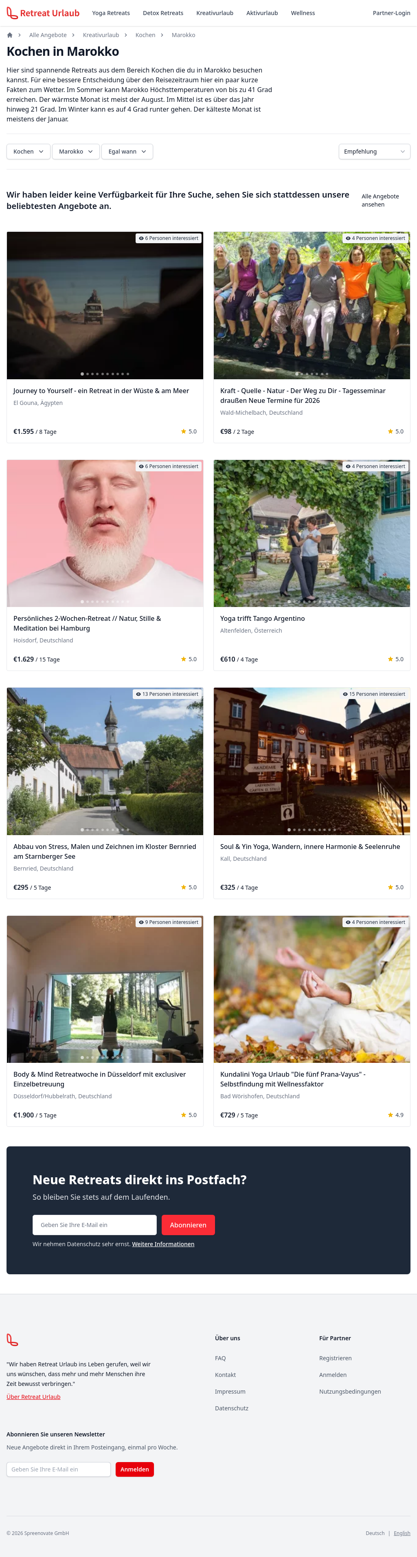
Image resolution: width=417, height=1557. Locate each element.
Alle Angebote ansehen (380, 200)
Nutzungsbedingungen (350, 1391)
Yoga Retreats (111, 13)
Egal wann (128, 151)
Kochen (146, 35)
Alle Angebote (48, 35)
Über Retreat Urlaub (34, 1397)
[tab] (82, 374)
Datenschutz (231, 1408)
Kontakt (225, 1375)
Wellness (303, 13)
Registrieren (335, 1358)
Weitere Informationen (163, 1244)
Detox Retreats (163, 13)
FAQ (220, 1358)
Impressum (230, 1391)
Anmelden (333, 1375)
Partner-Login (391, 13)
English (402, 1533)
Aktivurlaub (262, 13)
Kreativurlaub (214, 13)
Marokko (183, 35)
